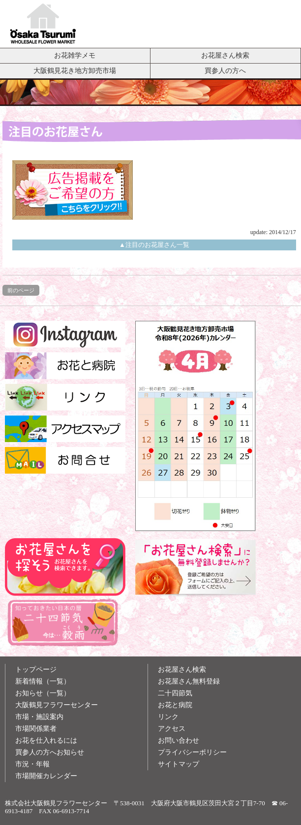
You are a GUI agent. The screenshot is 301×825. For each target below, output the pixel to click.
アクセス (171, 728)
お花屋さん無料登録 (189, 681)
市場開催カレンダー (46, 776)
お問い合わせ (178, 740)
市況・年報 (32, 764)
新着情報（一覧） (42, 681)
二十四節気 (175, 693)
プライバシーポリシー (192, 752)
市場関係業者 (36, 728)
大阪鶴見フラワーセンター (56, 705)
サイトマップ (178, 764)
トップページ (36, 669)
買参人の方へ (225, 70)
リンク (168, 717)
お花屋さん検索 (225, 55)
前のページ (20, 290)
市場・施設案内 (39, 717)
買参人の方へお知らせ (49, 752)
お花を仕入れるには (46, 740)
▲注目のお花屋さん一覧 (154, 244)
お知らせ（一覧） (42, 693)
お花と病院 (175, 705)
